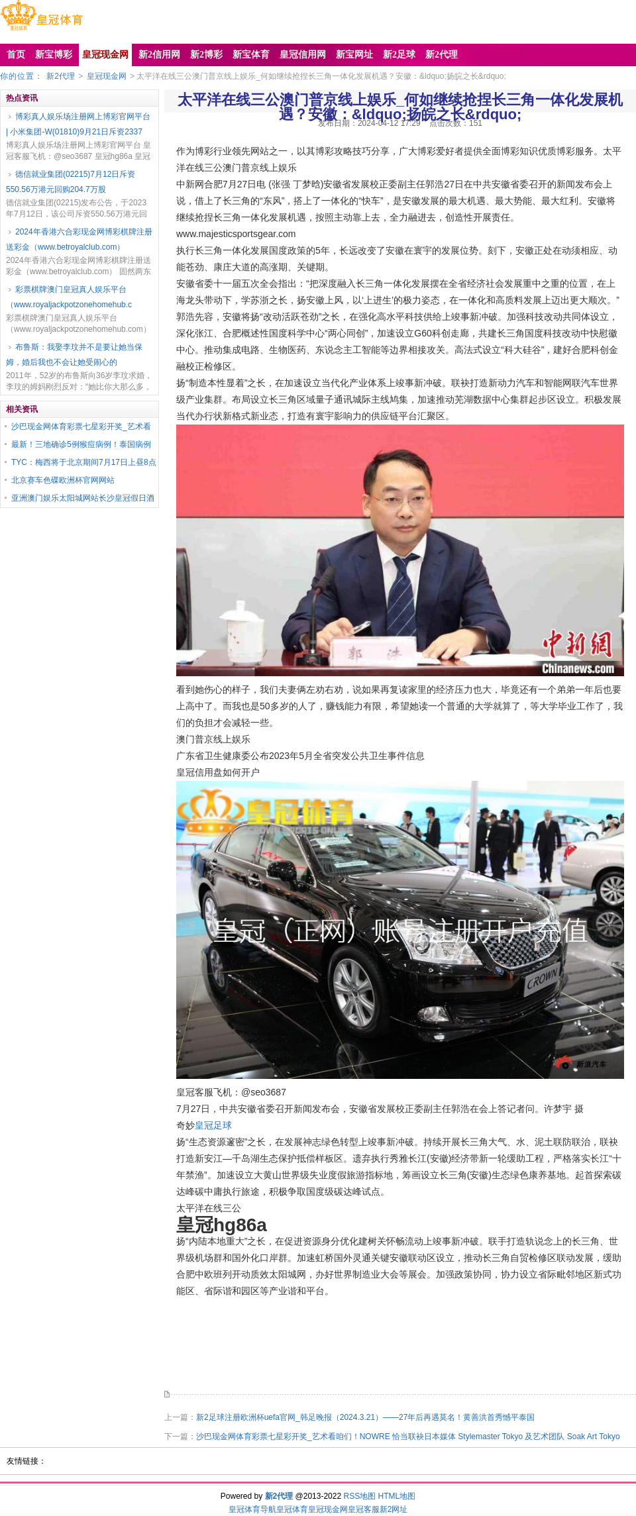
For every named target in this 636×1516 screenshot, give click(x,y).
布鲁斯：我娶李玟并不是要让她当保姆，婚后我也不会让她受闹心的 (74, 354)
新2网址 (394, 1509)
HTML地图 (397, 1496)
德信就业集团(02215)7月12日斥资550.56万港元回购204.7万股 (70, 182)
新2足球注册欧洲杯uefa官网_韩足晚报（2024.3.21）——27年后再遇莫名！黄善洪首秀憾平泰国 (365, 1417)
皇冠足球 (213, 1125)
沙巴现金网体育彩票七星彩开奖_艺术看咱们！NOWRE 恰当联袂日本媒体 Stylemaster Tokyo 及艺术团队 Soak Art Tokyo (408, 1436)
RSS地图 (359, 1496)
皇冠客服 (364, 1509)
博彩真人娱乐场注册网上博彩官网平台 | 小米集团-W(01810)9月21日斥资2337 (78, 124)
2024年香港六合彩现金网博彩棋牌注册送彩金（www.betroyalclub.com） (79, 239)
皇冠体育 (292, 1509)
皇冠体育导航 (252, 1509)
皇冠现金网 (107, 76)
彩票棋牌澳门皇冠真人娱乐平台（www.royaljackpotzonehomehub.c (69, 297)
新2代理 (60, 76)
